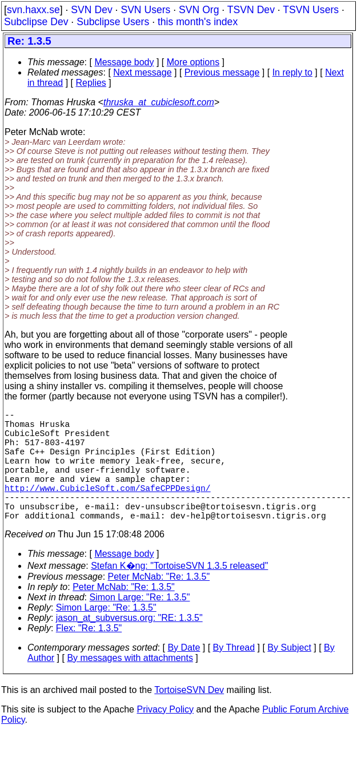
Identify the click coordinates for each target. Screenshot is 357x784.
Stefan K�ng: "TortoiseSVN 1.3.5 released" (179, 593)
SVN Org (199, 9)
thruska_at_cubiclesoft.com (158, 102)
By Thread (234, 675)
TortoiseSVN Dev (189, 717)
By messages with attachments (130, 685)
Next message (142, 72)
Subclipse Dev (36, 21)
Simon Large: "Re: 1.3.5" (140, 624)
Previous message (222, 72)
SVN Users (145, 9)
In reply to (292, 72)
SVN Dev (91, 9)
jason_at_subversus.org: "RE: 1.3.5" (129, 645)
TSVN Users (311, 9)
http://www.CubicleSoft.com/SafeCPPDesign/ (108, 508)
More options (193, 62)
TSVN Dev (251, 9)
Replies (91, 83)
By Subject (289, 675)
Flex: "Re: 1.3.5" (89, 655)
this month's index (198, 21)
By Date (183, 675)
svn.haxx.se (33, 9)
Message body (124, 62)
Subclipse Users (113, 21)
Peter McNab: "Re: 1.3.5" (159, 604)
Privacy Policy (165, 737)
